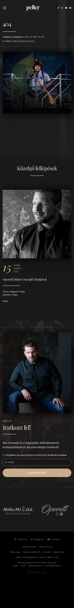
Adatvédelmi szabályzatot (33, 455)
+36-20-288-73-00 (34, 36)
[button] (7, 247)
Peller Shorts (45, 546)
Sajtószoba (58, 552)
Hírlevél (47, 552)
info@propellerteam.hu (22, 41)
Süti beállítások (53, 565)
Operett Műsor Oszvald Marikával (25, 279)
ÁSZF (24, 565)
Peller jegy (15, 552)
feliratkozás (37, 473)
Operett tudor (29, 546)
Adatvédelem (35, 565)
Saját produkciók (31, 552)
